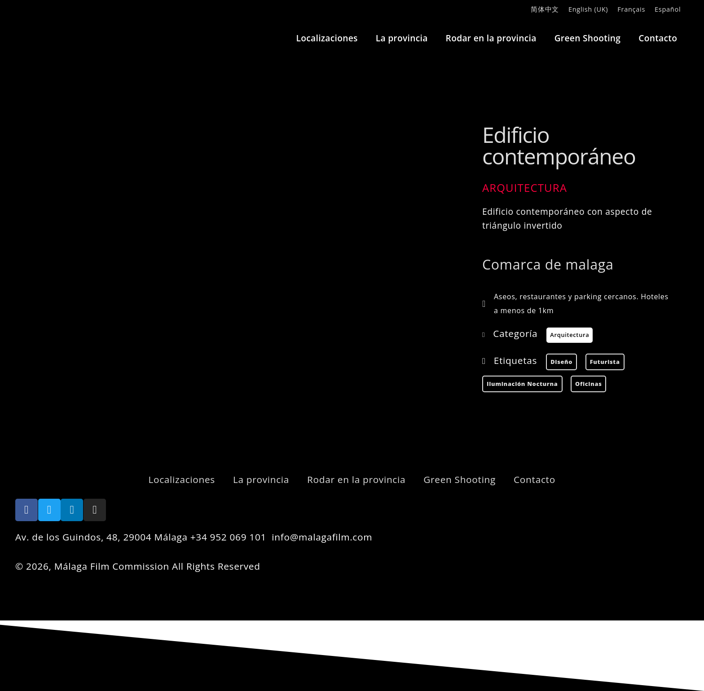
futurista (605, 362)
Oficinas (588, 384)
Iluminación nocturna (522, 384)
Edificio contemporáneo (558, 145)
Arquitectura (524, 188)
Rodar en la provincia (491, 38)
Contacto (657, 38)
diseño (561, 362)
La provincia (402, 38)
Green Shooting (587, 38)
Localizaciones (327, 38)
